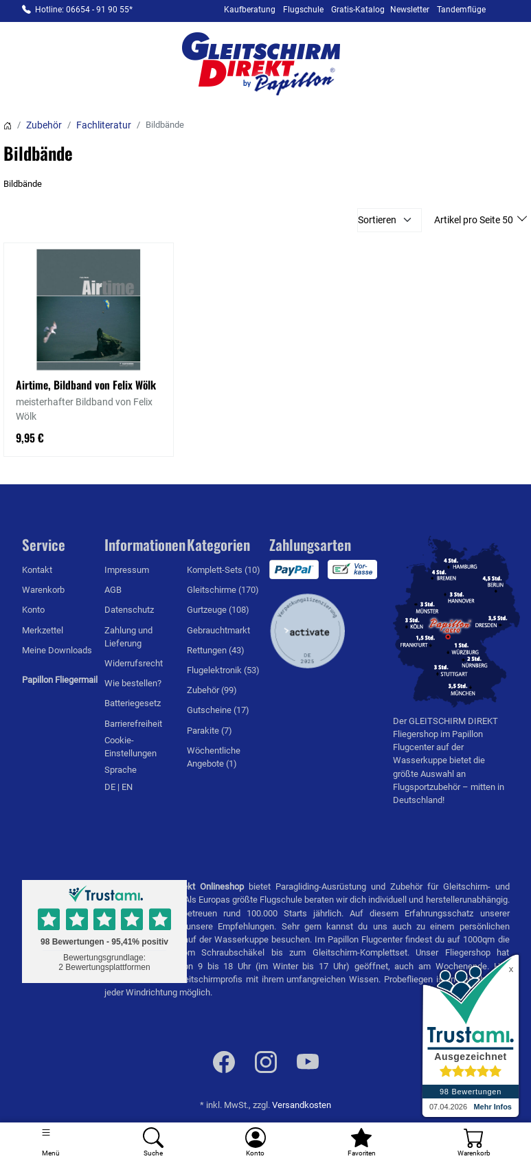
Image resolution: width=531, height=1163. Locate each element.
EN (127, 787)
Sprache (120, 770)
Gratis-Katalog (358, 9)
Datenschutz (129, 610)
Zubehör (44, 125)
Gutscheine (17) (218, 710)
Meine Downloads (57, 650)
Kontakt (37, 570)
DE (110, 787)
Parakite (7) (209, 730)
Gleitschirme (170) (223, 590)
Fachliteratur (103, 125)
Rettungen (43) (216, 650)
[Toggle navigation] (51, 1142)
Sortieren (377, 219)
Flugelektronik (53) (223, 670)
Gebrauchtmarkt (218, 630)
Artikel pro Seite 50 (474, 219)
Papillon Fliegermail (60, 680)
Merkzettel (42, 630)
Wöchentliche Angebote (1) (213, 757)
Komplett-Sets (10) (223, 570)
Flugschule (303, 9)
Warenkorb (43, 590)
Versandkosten (301, 1105)
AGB (113, 590)
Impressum (126, 570)
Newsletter (409, 9)
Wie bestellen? (132, 683)
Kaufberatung (249, 9)
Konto (33, 610)
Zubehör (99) (212, 690)
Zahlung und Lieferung (128, 636)
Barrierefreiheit (133, 724)
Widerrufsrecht (133, 663)
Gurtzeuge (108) (218, 610)
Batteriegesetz (132, 703)
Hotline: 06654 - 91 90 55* (84, 9)
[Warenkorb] (473, 1142)
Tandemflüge (461, 9)
